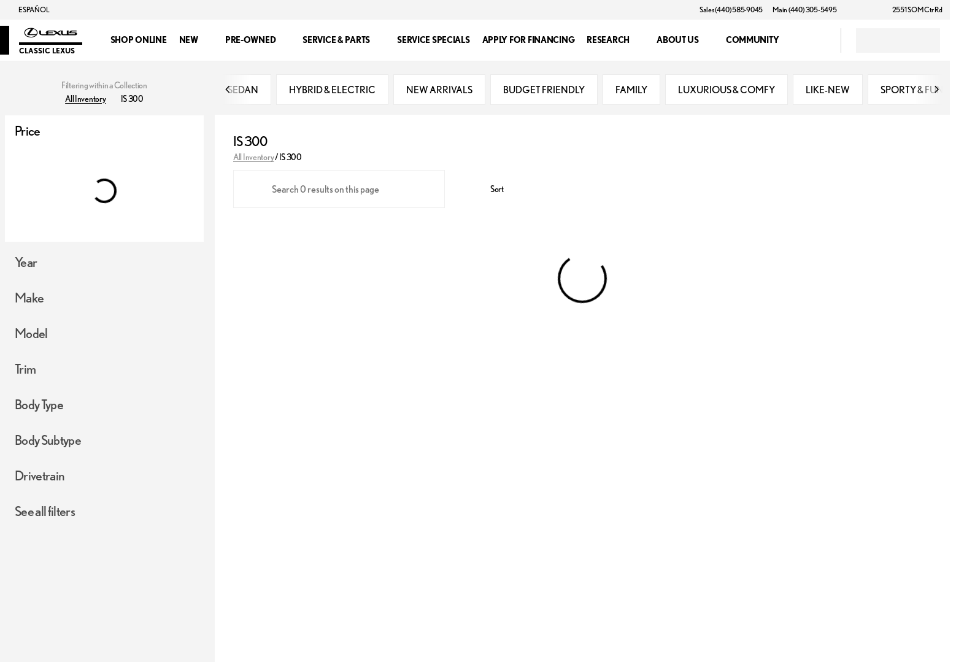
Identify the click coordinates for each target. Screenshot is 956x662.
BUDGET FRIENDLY (544, 92)
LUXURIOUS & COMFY (726, 92)
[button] (864, 9)
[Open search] (816, 40)
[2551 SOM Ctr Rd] (912, 9)
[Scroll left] (228, 92)
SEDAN (243, 92)
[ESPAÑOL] (28, 9)
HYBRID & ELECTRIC (332, 92)
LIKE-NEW (828, 92)
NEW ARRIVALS (439, 92)
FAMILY (631, 92)
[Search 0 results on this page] (339, 192)
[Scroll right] (936, 92)
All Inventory (253, 159)
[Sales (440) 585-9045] (731, 9)
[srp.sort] (490, 192)
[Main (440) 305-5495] (804, 9)
